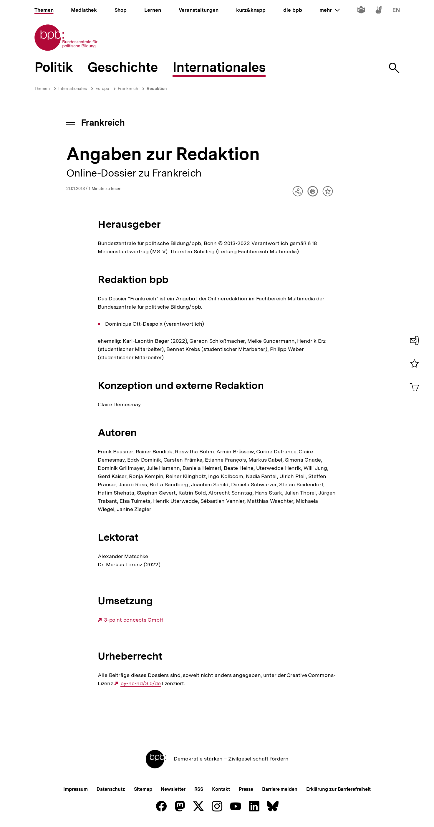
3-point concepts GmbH (133, 620)
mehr (329, 10)
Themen (42, 88)
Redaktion (157, 88)
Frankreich (128, 88)
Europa (102, 88)
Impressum (75, 789)
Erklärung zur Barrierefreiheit (338, 789)
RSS (198, 789)
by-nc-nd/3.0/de (140, 683)
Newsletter (173, 789)
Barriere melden (279, 789)
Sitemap (143, 789)
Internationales (72, 88)
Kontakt (221, 789)
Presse (246, 789)
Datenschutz (111, 789)
